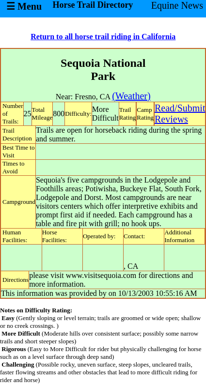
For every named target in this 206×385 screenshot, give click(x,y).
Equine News (177, 5)
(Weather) (131, 96)
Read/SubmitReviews (180, 113)
